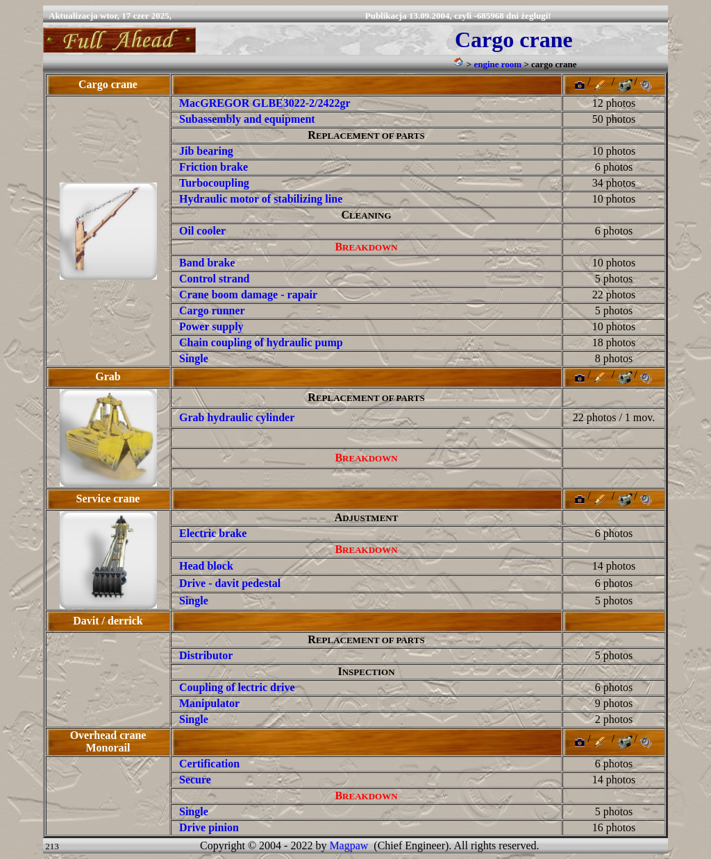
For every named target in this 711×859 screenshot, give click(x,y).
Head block (206, 566)
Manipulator (209, 703)
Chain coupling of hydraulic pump (261, 342)
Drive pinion (209, 827)
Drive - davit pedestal (230, 583)
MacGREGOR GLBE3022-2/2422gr (265, 103)
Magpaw (348, 845)
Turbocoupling (214, 183)
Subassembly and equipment (247, 119)
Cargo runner (212, 310)
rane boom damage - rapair (252, 294)
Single (193, 600)
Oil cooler (202, 231)
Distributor (206, 655)
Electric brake (212, 533)
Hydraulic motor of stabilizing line (260, 199)
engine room (497, 64)
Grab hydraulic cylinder (236, 417)
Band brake (207, 263)
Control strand (214, 278)
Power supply (211, 326)
